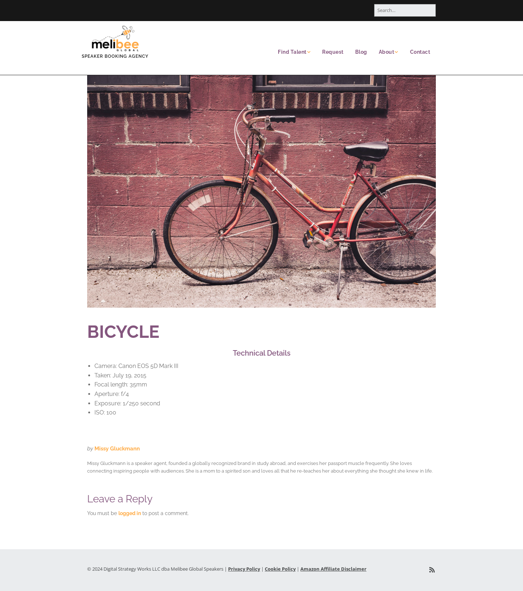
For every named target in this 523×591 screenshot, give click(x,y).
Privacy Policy (244, 569)
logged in (129, 513)
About (386, 52)
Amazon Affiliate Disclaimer (333, 569)
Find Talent (292, 52)
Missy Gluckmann (117, 448)
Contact (420, 52)
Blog (361, 52)
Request (333, 52)
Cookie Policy (280, 569)
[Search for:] (405, 10)
